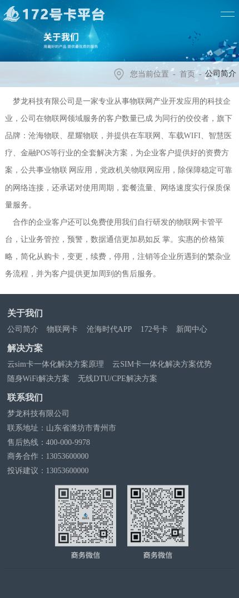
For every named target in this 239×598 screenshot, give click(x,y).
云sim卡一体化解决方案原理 (56, 364)
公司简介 (23, 329)
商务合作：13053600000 (49, 456)
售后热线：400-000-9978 (49, 442)
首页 (188, 74)
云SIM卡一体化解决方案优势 (163, 364)
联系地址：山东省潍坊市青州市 (62, 428)
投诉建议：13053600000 (49, 471)
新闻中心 (193, 329)
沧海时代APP (110, 329)
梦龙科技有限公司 (39, 413)
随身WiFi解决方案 (39, 378)
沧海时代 (98, 589)
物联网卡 (63, 329)
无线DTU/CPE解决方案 (118, 378)
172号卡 (155, 329)
